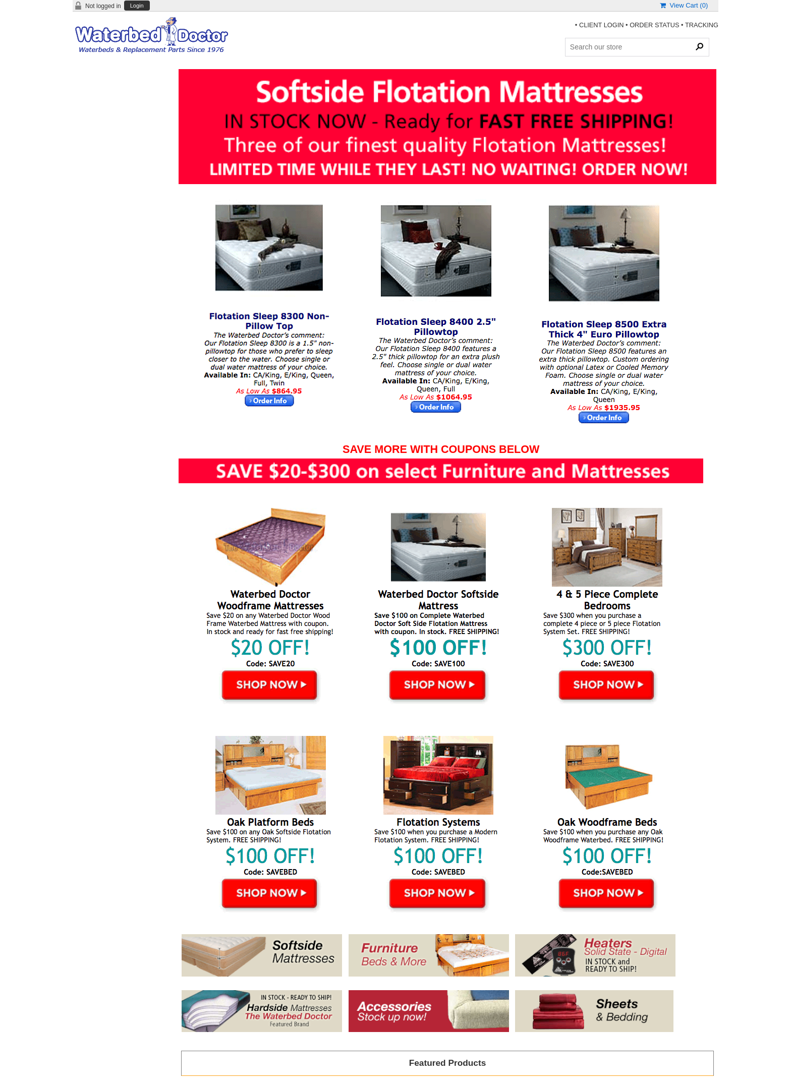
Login (137, 6)
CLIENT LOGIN (601, 25)
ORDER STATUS (654, 25)
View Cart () (684, 5)
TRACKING (701, 25)
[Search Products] (637, 46)
